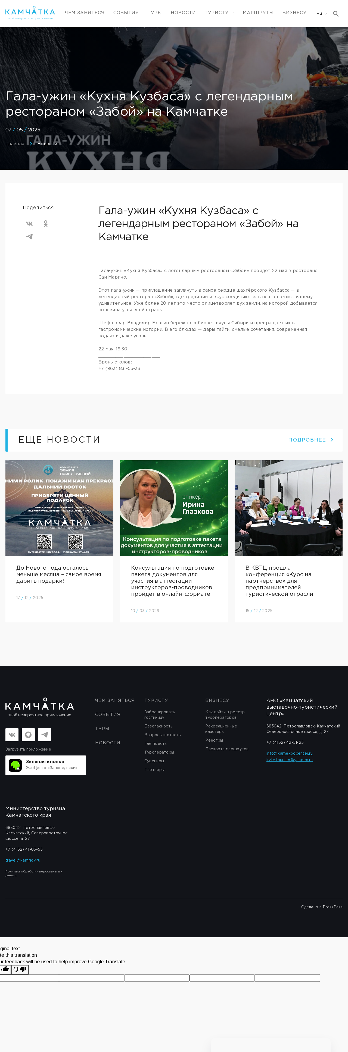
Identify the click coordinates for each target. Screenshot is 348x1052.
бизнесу (217, 701)
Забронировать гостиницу (159, 715)
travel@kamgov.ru (22, 860)
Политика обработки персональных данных (33, 873)
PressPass (333, 907)
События (126, 13)
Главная (14, 144)
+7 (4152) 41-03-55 (24, 849)
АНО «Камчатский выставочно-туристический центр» (302, 707)
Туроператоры (159, 752)
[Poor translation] (20, 969)
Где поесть (155, 743)
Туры (155, 13)
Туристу (156, 701)
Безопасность (158, 726)
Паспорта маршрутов (226, 749)
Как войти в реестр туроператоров (225, 715)
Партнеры (154, 770)
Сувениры (154, 761)
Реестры (214, 740)
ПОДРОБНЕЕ (311, 440)
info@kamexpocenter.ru (289, 753)
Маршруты (258, 13)
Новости (183, 13)
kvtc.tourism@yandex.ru (289, 760)
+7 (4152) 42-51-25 (285, 742)
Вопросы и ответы (163, 735)
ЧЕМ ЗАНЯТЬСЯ (85, 13)
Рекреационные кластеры (221, 729)
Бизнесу (294, 13)
